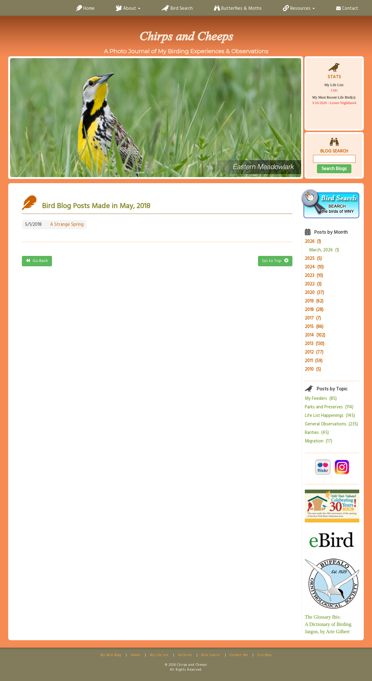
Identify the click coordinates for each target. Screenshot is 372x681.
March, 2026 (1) (324, 250)
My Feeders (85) (321, 398)
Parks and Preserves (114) (329, 407)
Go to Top (275, 260)
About (135, 655)
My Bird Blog (110, 655)
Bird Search (177, 8)
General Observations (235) (331, 424)
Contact (347, 8)
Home (85, 8)
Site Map (264, 655)
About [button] (128, 8)
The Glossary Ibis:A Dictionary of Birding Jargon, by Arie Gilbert (328, 624)
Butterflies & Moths (238, 8)
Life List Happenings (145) (330, 415)
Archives (185, 655)
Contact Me (238, 655)
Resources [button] (299, 8)
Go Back (37, 260)
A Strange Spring (67, 224)
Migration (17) (318, 441)
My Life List (159, 655)
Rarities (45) (317, 432)
